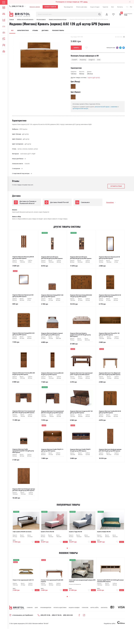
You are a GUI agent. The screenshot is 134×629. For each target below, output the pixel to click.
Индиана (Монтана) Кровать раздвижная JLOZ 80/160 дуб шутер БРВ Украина (80, 334)
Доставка (45, 30)
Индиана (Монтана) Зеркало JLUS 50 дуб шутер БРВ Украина (109, 257)
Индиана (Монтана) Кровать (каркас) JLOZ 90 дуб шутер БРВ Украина (52, 334)
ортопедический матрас (80, 108)
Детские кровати (41, 19)
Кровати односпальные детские (57, 19)
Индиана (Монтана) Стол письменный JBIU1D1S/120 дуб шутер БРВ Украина (52, 412)
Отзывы (35, 30)
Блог (112, 7)
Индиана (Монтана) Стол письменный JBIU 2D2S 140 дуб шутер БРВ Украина (23, 411)
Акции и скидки (74, 609)
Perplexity (83, 60)
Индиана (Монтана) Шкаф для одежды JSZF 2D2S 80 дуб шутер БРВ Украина (110, 450)
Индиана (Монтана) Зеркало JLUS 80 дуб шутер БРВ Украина (22, 295)
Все (12, 30)
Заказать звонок (35, 7)
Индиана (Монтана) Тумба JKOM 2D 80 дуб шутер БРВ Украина (110, 412)
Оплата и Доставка (81, 7)
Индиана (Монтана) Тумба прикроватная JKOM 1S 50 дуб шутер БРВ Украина (23, 450)
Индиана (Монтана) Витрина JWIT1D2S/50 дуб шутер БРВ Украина (52, 257)
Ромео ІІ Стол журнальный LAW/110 (23, 581)
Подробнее (110, 202)
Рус (131, 7)
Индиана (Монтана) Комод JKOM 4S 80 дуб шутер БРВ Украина (23, 333)
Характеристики (23, 30)
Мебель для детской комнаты (25, 19)
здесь (85, 2)
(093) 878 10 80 (45, 617)
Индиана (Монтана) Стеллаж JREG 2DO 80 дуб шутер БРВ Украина (23, 373)
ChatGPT (74, 60)
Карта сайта (94, 609)
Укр (127, 7)
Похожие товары (58, 30)
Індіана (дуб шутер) (94, 77)
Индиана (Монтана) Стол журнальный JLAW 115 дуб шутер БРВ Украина (81, 373)
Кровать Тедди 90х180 (75, 531)
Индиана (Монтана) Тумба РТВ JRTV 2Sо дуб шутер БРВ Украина (80, 450)
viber (117, 48)
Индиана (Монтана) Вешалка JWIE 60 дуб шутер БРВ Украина (23, 257)
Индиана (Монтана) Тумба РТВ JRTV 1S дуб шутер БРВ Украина (52, 450)
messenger (123, 48)
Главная (11, 19)
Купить (36, 542)
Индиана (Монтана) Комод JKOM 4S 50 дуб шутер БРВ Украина (110, 295)
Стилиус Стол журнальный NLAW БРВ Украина (52, 581)
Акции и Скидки (94, 7)
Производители (68, 7)
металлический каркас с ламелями (106, 107)
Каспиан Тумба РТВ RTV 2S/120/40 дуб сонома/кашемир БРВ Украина (110, 581)
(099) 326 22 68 (68, 617)
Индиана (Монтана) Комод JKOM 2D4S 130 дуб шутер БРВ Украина (81, 295)
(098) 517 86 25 (18, 6)
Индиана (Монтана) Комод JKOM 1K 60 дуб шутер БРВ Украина (52, 295)
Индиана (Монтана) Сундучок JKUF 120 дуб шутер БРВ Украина (81, 412)
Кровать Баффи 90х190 (104, 531)
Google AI (92, 60)
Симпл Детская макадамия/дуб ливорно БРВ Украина (82, 581)
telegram (120, 48)
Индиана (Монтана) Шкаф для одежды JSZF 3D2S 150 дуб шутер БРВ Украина (23, 489)
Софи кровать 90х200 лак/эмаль (22, 531)
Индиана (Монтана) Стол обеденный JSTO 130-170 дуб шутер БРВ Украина (109, 373)
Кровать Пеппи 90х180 (47, 531)
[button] (67, 549)
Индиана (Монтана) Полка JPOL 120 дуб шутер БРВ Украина (109, 334)
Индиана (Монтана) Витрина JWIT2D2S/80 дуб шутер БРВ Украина (80, 257)
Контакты (120, 7)
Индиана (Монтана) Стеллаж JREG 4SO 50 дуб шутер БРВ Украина (52, 373)
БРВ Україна (23, 129)
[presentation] (120, 549)
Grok (98, 60)
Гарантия (105, 7)
